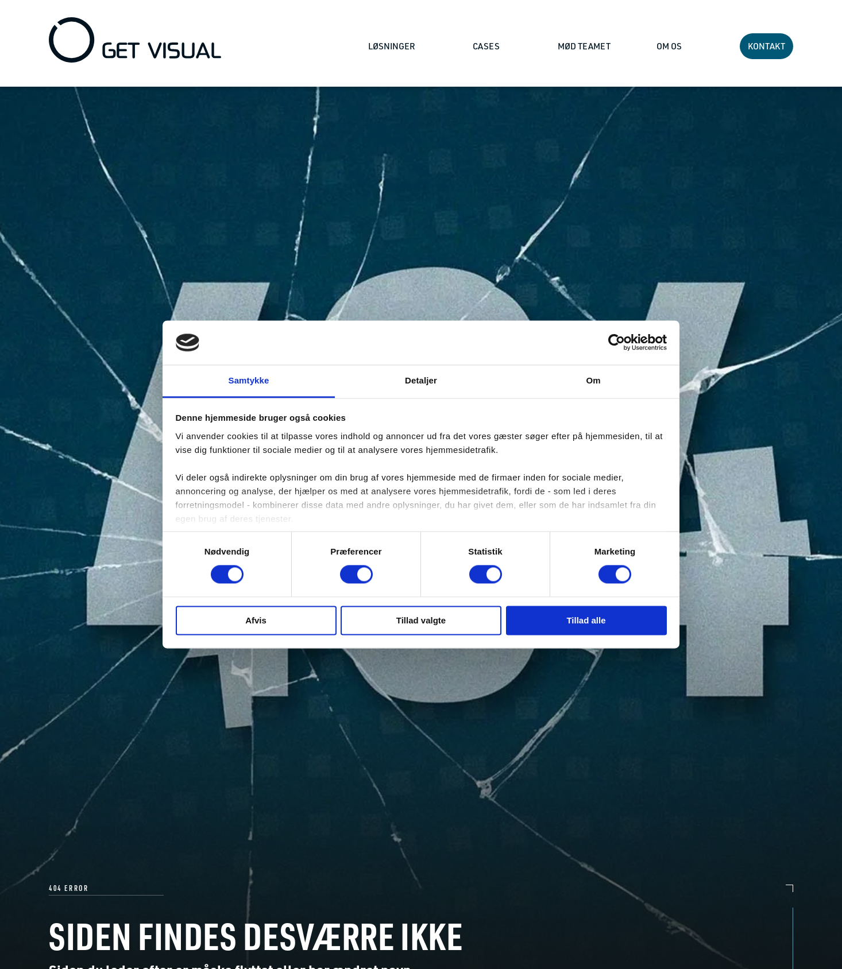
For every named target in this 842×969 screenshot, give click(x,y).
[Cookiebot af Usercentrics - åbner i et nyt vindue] (616, 342)
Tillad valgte (421, 620)
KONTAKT (766, 46)
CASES (487, 46)
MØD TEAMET (584, 46)
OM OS (669, 46)
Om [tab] (593, 380)
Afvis (255, 620)
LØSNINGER (392, 46)
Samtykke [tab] (249, 380)
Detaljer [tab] (421, 380)
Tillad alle (585, 620)
